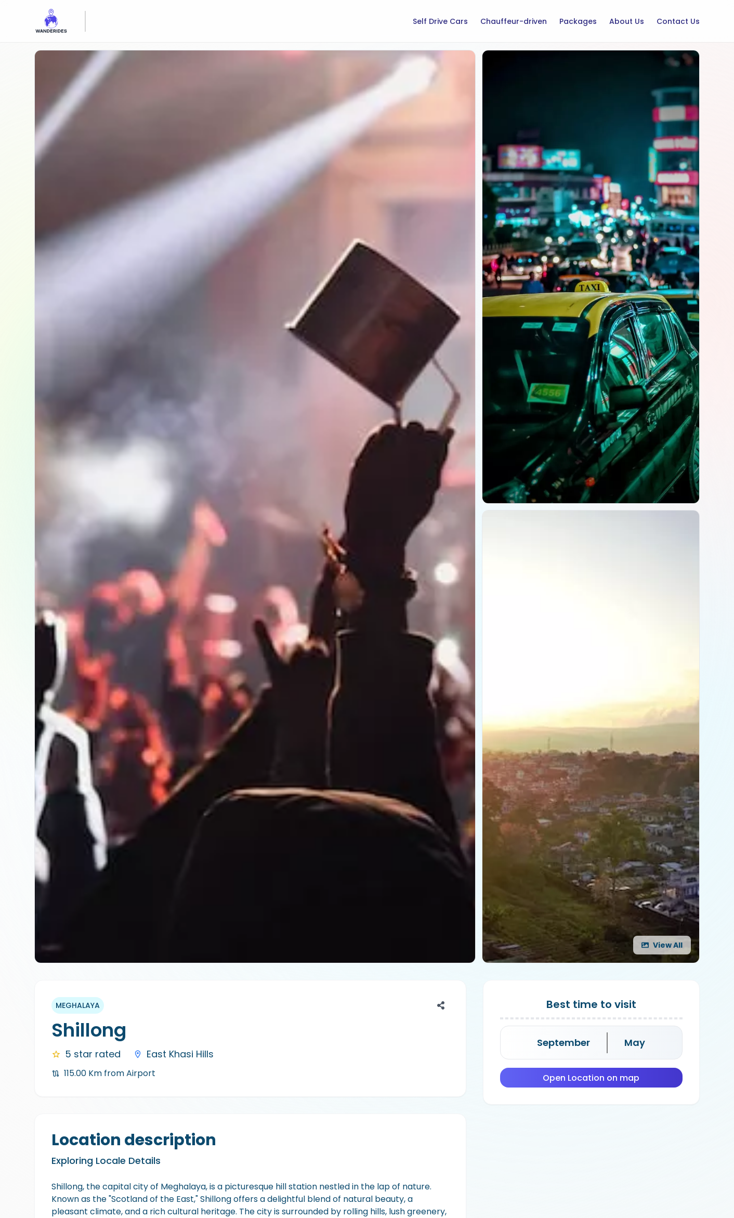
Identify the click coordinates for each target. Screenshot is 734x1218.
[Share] (440, 1005)
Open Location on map (591, 1078)
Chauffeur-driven (513, 21)
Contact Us (678, 21)
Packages (578, 21)
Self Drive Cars (440, 21)
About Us (626, 21)
